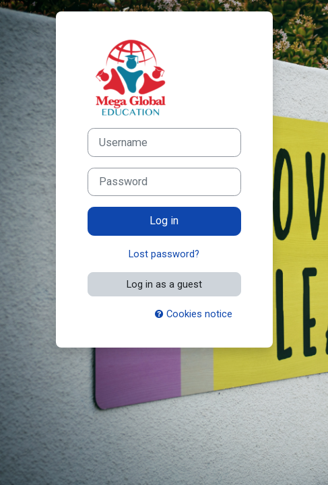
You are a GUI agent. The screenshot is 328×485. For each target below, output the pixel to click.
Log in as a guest (164, 284)
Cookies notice (193, 314)
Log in (164, 220)
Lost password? (164, 254)
